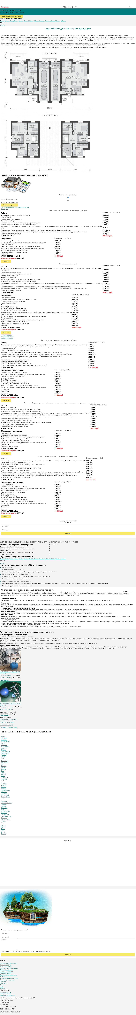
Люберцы (4, 779)
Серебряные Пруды (7, 816)
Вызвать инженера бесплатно (11, 16)
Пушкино (3, 806)
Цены (1, 989)
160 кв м (52, 21)
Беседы (3, 743)
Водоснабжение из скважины (9, 970)
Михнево (3, 785)
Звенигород (4, 761)
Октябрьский (5, 795)
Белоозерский (5, 741)
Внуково (3, 750)
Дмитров (3, 755)
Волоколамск (5, 746)
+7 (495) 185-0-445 (69, 7)
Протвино (4, 804)
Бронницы (4, 745)
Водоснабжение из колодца (8, 965)
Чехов (3, 830)
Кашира (3, 769)
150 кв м (47, 21)
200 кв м (57, 21)
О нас (1, 987)
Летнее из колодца (5, 675)
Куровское (4, 774)
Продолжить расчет (9, 205)
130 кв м (41, 21)
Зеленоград (4, 762)
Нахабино (4, 792)
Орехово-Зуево (5, 797)
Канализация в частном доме (9, 980)
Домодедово (5, 7)
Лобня (3, 776)
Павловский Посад (6, 803)
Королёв (3, 767)
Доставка (3, 984)
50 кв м (7, 21)
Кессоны (2, 979)
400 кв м (2, 25)
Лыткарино (4, 777)
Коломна (3, 766)
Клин (2, 771)
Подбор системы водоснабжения (10, 1014)
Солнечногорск (5, 811)
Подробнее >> (4, 680)
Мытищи (3, 787)
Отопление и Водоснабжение (8, 977)
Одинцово (4, 793)
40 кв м (2, 21)
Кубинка (3, 772)
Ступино (3, 821)
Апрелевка (4, 738)
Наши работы (4, 985)
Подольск (4, 801)
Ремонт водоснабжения (7, 982)
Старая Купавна (5, 819)
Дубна (3, 756)
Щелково (3, 834)
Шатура (3, 832)
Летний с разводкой (7, 335)
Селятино (4, 813)
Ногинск (3, 788)
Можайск (3, 783)
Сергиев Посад (5, 814)
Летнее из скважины (6, 707)
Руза (2, 809)
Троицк (3, 827)
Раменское (4, 808)
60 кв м (11, 21)
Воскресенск (5, 748)
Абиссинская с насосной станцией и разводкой (15, 207)
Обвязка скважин (5, 975)
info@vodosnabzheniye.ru (7, 997)
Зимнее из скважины (6, 709)
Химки (3, 829)
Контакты (132, 7)
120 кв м (36, 21)
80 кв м (21, 21)
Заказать (6, 261)
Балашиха (4, 740)
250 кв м (63, 21)
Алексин (3, 736)
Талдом (3, 825)
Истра (3, 764)
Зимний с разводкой (7, 338)
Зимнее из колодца (5, 677)
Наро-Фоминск (5, 790)
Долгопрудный (5, 751)
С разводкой (4, 209)
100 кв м (30, 21)
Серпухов (4, 818)
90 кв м (26, 21)
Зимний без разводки (7, 337)
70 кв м (16, 21)
